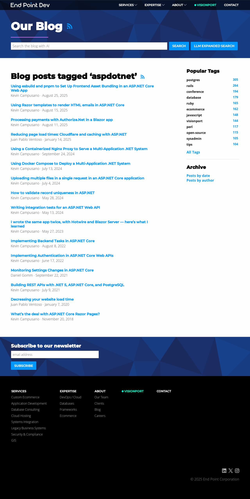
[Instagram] (237, 471)
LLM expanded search (214, 46)
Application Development (29, 403)
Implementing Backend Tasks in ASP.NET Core (53, 241)
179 (212, 97)
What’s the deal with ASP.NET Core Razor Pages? (55, 314)
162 (212, 109)
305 (212, 79)
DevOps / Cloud (70, 397)
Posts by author (200, 180)
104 (212, 144)
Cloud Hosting (21, 416)
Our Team (101, 397)
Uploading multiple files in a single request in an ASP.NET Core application (77, 178)
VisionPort (206, 5)
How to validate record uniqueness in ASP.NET (53, 193)
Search (179, 46)
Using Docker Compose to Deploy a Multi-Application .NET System (70, 163)
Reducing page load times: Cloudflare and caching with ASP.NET (69, 134)
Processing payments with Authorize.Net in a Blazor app (62, 120)
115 (212, 132)
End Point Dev (30, 5)
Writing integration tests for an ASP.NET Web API (55, 207)
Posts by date (198, 175)
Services (128, 5)
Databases (67, 403)
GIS (13, 440)
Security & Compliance (27, 434)
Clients (99, 403)
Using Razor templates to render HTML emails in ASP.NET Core (67, 105)
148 (212, 115)
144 (212, 120)
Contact (231, 5)
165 (212, 103)
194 (212, 91)
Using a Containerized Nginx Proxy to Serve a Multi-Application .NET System (79, 149)
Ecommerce (68, 416)
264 (212, 85)
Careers (100, 416)
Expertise (155, 5)
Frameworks (68, 409)
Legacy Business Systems (28, 428)
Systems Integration (24, 422)
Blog (98, 409)
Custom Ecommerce (25, 397)
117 (212, 126)
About (179, 5)
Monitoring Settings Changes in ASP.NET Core (52, 270)
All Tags (193, 152)
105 (212, 138)
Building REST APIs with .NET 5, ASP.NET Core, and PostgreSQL (67, 285)
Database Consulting (25, 409)
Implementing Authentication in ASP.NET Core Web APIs (62, 256)
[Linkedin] (224, 471)
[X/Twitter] (231, 471)
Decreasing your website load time (42, 299)
